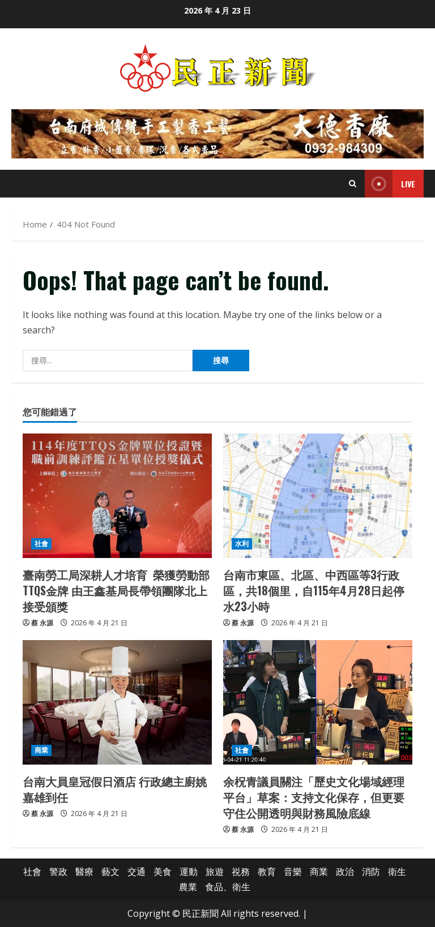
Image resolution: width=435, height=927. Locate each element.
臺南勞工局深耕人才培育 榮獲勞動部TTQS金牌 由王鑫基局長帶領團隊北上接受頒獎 (116, 590)
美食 (162, 871)
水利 (242, 543)
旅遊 (215, 871)
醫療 (84, 871)
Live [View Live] (390, 184)
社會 (41, 543)
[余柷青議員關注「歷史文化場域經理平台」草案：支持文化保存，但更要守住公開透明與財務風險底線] (317, 702)
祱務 (241, 871)
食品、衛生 (227, 887)
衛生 (397, 871)
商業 (41, 750)
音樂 (293, 871)
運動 (189, 871)
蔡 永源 (42, 623)
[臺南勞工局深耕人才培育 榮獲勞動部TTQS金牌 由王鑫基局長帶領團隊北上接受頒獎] (117, 496)
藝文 (110, 871)
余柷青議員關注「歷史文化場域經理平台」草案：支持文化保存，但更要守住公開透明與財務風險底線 (313, 796)
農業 (188, 887)
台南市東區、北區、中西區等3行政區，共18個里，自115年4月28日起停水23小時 (313, 590)
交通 (136, 871)
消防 (371, 871)
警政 (58, 871)
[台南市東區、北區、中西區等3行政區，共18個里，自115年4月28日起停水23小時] (317, 496)
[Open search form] (352, 184)
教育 (267, 871)
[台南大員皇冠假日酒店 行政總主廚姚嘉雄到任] (117, 702)
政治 (345, 871)
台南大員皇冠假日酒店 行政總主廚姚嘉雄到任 (115, 788)
